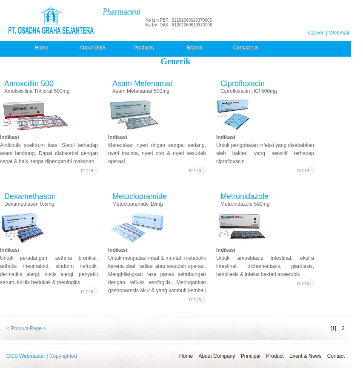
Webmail (339, 33)
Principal (250, 356)
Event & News (305, 356)
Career (316, 33)
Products (144, 48)
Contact (336, 356)
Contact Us (245, 48)
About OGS (93, 48)
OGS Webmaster (25, 356)
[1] (333, 328)
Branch (194, 48)
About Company (216, 356)
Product (274, 356)
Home (41, 48)
